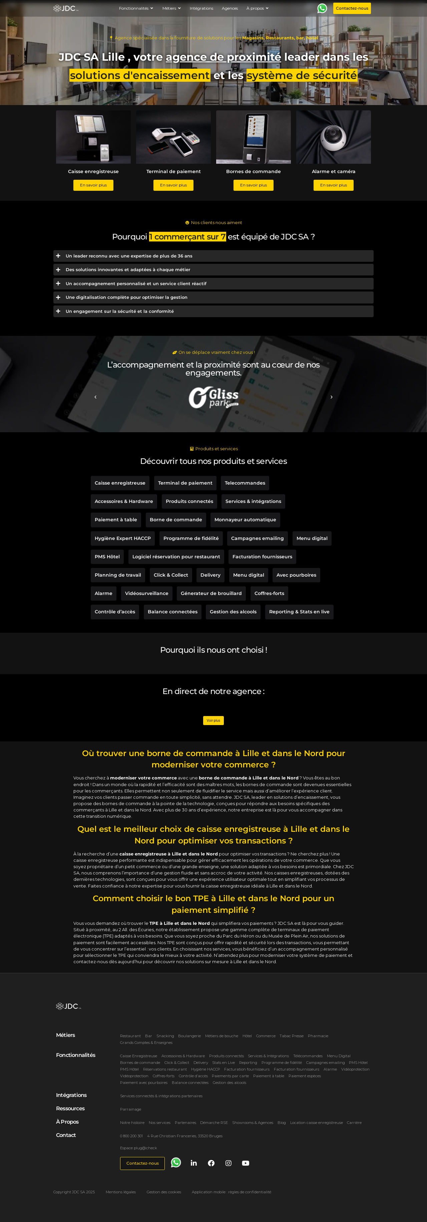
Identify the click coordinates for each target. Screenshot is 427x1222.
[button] (95, 397)
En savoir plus (93, 184)
